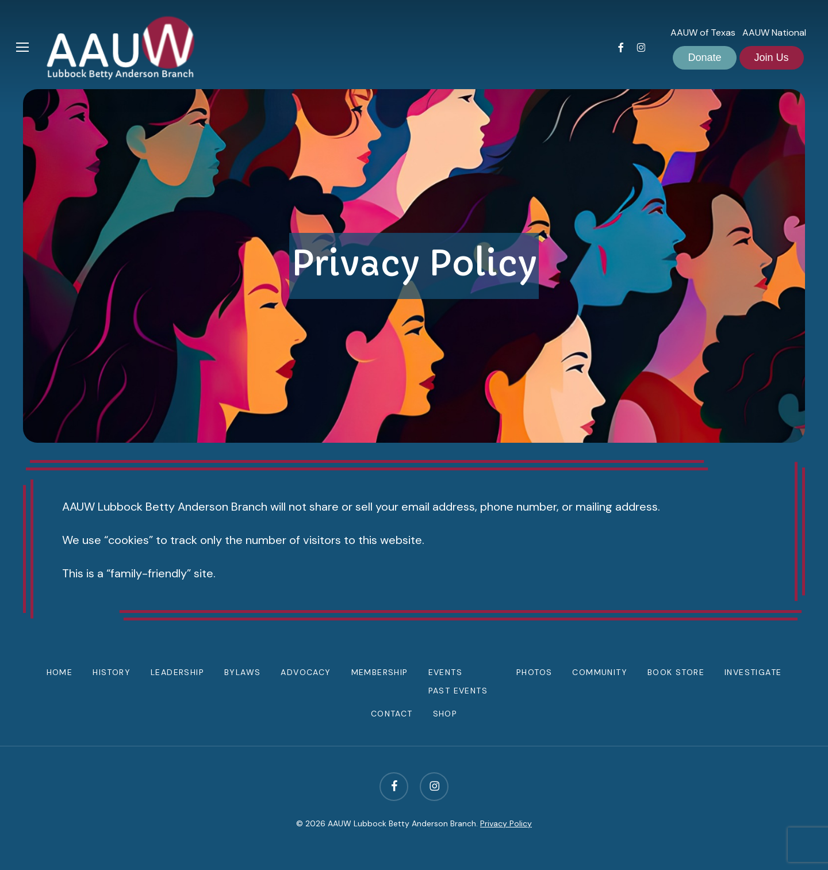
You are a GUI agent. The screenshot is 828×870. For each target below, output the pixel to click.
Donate (704, 57)
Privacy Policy (506, 823)
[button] (22, 47)
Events (445, 672)
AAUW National (774, 32)
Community (599, 672)
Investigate (752, 672)
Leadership (177, 672)
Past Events (458, 690)
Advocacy (306, 672)
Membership (379, 672)
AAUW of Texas (702, 32)
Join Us (771, 57)
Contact (392, 713)
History (112, 672)
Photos (534, 672)
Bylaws (242, 672)
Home (60, 672)
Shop (445, 713)
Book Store (675, 672)
